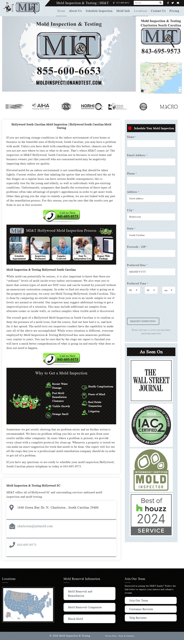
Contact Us (158, 11)
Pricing (174, 11)
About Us (76, 11)
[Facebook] (168, 3)
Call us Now (67, 214)
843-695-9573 (27, 545)
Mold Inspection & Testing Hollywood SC (34, 485)
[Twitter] (172, 3)
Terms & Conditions (126, 636)
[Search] (161, 3)
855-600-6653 (125, 3)
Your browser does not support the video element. (69, 54)
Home (62, 11)
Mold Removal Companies (85, 607)
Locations (140, 11)
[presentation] (149, 307)
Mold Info (124, 11)
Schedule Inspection (100, 11)
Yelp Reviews (138, 617)
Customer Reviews (141, 609)
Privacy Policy (111, 636)
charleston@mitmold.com (35, 526)
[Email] (178, 3)
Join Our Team (139, 600)
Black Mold (75, 618)
